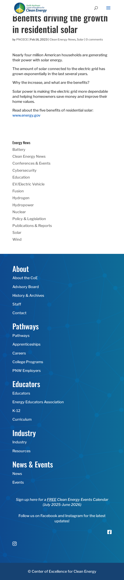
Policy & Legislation (29, 219)
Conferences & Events (31, 163)
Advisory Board (25, 287)
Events (18, 482)
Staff (16, 304)
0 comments (94, 39)
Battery (18, 149)
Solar (80, 39)
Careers (19, 353)
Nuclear (19, 212)
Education (21, 177)
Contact (19, 313)
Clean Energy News (63, 39)
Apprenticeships (26, 344)
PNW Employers (26, 370)
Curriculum (22, 419)
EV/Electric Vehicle (28, 184)
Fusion (18, 191)
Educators (21, 393)
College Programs (27, 362)
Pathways (20, 335)
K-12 (16, 411)
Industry (19, 442)
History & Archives (28, 295)
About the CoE (25, 278)
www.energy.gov (26, 115)
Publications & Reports (32, 225)
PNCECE (22, 39)
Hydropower (23, 205)
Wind (17, 239)
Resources (21, 451)
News (17, 473)
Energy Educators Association (38, 402)
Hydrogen (20, 198)
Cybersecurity (24, 170)
